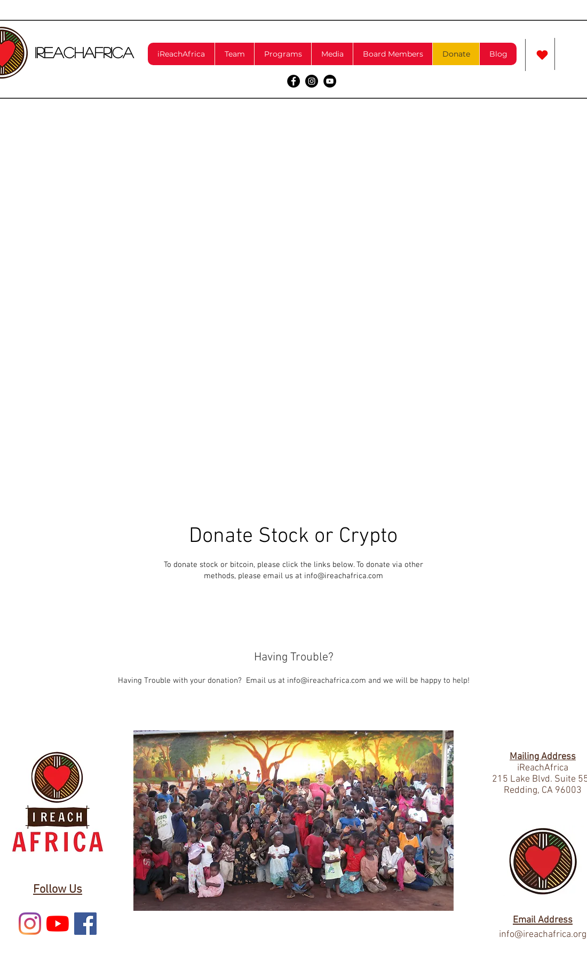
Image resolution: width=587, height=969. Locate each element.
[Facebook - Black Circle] (293, 81)
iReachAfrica (84, 52)
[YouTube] (57, 923)
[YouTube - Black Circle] (329, 81)
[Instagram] (30, 923)
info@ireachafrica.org (542, 934)
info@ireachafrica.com (343, 576)
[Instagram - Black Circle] (311, 81)
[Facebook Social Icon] (85, 923)
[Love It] (542, 55)
